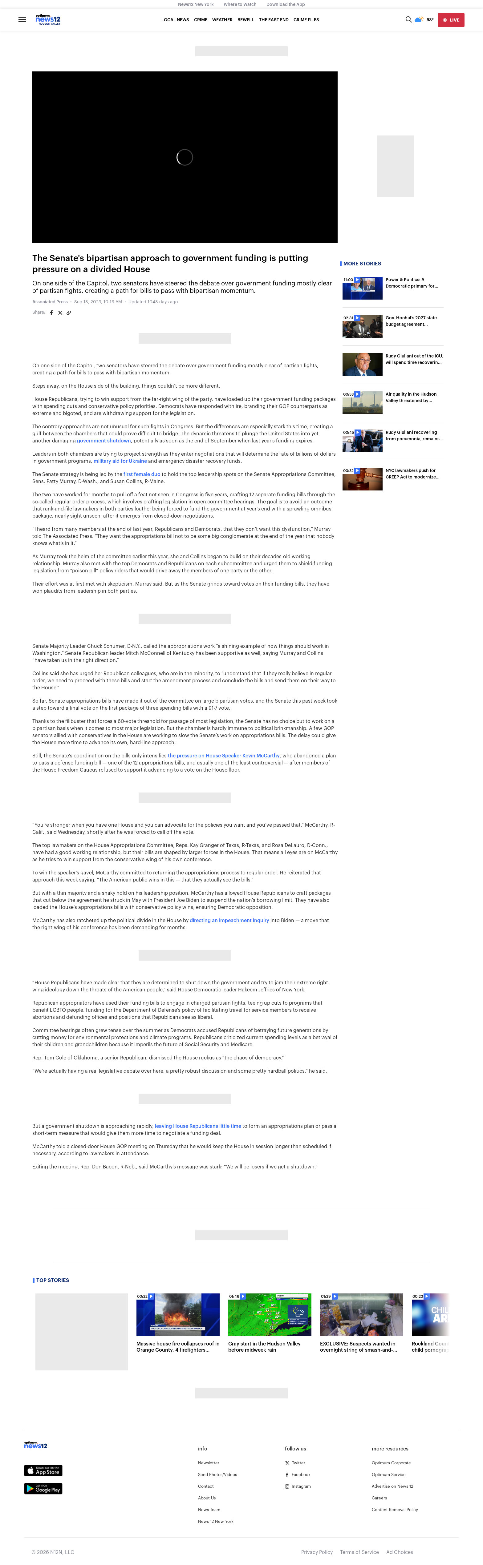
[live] (451, 20)
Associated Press (50, 302)
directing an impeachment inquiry (229, 920)
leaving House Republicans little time (198, 1126)
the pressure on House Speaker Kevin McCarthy (224, 755)
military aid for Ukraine (120, 461)
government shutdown (104, 440)
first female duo (142, 474)
